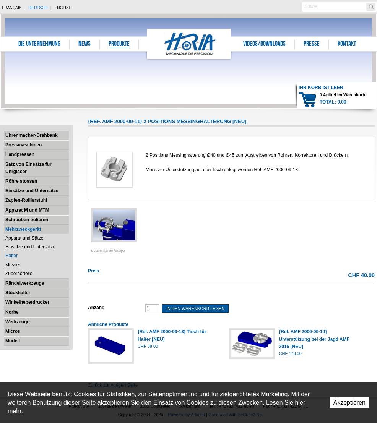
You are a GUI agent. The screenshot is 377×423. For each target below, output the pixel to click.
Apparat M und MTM (27, 210)
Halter (11, 255)
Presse (312, 44)
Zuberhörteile (18, 273)
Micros (12, 331)
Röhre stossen (21, 181)
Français (12, 8)
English (63, 8)
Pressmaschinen (23, 144)
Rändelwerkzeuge (24, 283)
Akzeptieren (349, 402)
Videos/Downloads (264, 44)
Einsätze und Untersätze (31, 190)
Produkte (119, 44)
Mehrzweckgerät (23, 229)
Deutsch (38, 8)
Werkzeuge (17, 321)
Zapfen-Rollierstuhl (26, 200)
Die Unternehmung (39, 44)
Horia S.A (189, 44)
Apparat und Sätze (24, 238)
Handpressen (19, 154)
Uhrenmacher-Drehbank (31, 135)
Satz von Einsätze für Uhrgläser (28, 168)
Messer (12, 264)
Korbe (12, 312)
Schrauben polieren (26, 219)
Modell (12, 341)
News (84, 44)
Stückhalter (17, 292)
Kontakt (347, 44)
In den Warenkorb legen (195, 308)
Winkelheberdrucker (27, 302)
